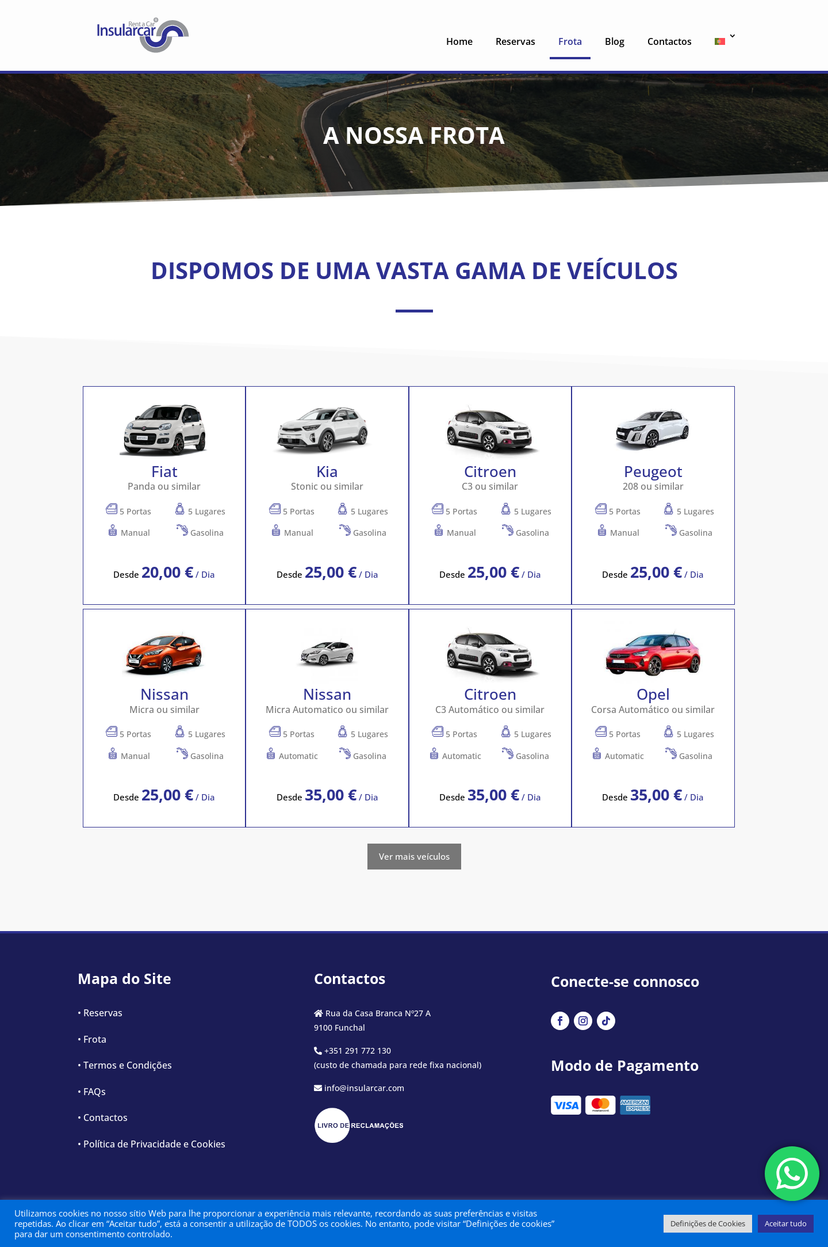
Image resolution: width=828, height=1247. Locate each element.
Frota (570, 41)
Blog (614, 41)
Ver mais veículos (414, 856)
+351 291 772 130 (357, 1050)
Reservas (515, 41)
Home (459, 41)
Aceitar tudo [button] (786, 1223)
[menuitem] (721, 44)
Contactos (669, 41)
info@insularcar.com (364, 1087)
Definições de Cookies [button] (707, 1223)
